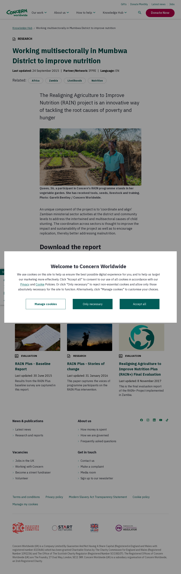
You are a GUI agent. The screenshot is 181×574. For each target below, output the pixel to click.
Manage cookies (46, 304)
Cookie (40, 284)
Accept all (139, 304)
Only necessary (93, 304)
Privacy (25, 284)
